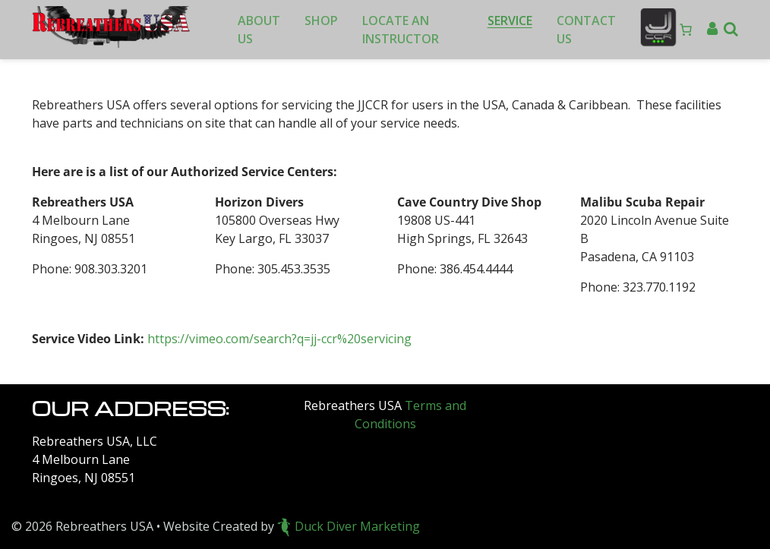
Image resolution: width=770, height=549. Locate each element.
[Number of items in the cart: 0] (686, 29)
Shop (321, 20)
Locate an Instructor (400, 29)
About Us (259, 29)
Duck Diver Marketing (348, 526)
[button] (731, 29)
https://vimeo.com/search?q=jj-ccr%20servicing (279, 338)
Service (510, 20)
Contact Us (586, 29)
